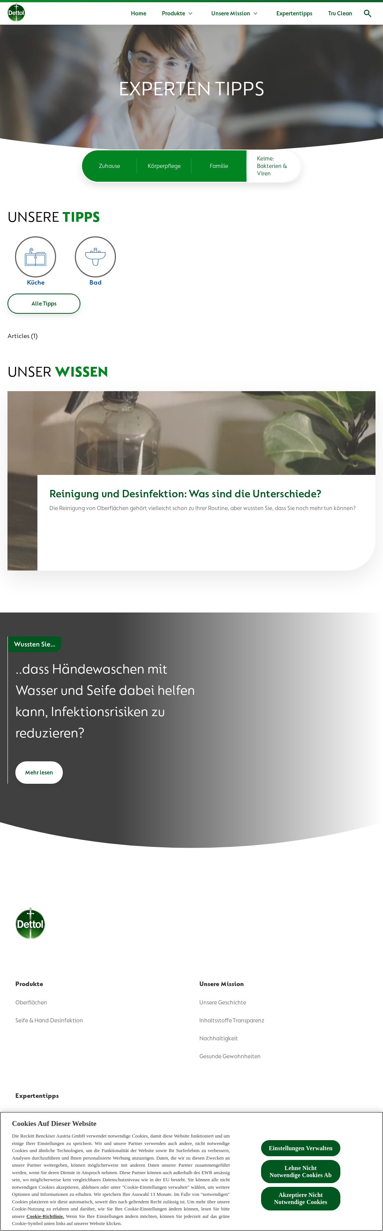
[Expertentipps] (294, 13)
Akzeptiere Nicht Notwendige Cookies (300, 1199)
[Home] (138, 13)
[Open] (368, 13)
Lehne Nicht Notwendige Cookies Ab (301, 1171)
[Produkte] (173, 13)
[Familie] (219, 166)
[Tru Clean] (340, 13)
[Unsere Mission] (230, 13)
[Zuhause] (109, 166)
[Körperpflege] (164, 166)
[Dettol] (16, 14)
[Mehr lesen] (39, 772)
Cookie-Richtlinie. (45, 1216)
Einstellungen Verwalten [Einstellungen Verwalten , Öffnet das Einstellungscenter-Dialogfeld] (301, 1148)
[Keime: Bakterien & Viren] (273, 166)
